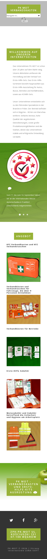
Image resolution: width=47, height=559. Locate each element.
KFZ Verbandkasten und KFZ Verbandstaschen (22, 245)
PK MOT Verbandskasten (23, 9)
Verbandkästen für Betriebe (23, 329)
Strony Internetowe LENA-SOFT (23, 549)
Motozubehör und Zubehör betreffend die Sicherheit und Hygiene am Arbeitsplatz (23, 415)
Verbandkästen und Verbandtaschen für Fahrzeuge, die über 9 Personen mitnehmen (19, 289)
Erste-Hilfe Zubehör (18, 371)
